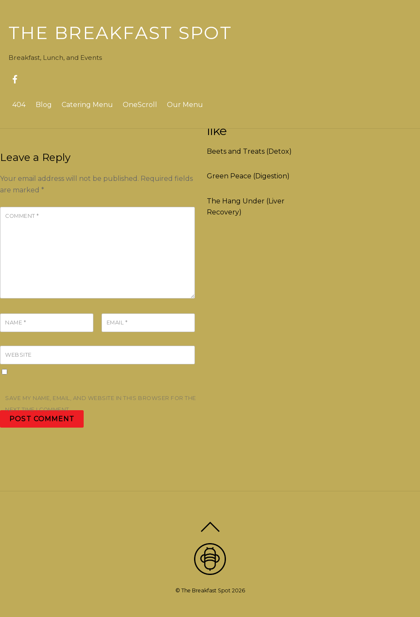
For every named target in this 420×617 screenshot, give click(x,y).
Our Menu (185, 105)
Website (18, 355)
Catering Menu (87, 105)
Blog (44, 105)
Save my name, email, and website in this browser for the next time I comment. (100, 403)
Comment (22, 216)
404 (18, 105)
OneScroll (140, 105)
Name (15, 322)
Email (117, 322)
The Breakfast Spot (206, 590)
